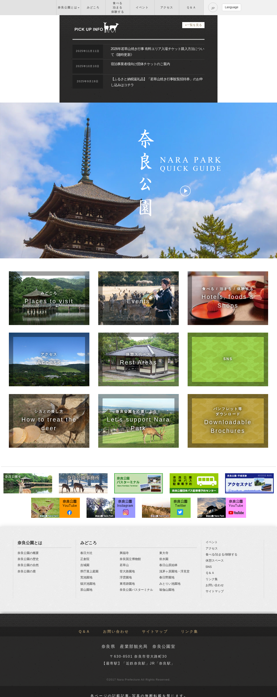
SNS (209, 566)
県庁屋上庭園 (89, 571)
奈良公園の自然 (28, 565)
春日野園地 (166, 577)
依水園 (163, 559)
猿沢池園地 (87, 583)
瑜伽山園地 (166, 589)
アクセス (212, 548)
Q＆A (84, 631)
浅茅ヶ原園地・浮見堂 (174, 571)
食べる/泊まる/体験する (222, 554)
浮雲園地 (126, 577)
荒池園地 (86, 577)
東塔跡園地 (127, 583)
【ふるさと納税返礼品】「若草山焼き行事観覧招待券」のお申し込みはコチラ (157, 82)
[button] (68, 7)
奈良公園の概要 (28, 553)
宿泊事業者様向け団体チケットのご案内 (140, 64)
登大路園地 (127, 571)
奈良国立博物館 (130, 559)
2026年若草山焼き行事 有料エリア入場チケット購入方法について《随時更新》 (157, 51)
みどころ (88, 543)
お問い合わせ (215, 585)
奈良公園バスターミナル (136, 589)
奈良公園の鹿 (27, 571)
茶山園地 (86, 589)
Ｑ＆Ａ (210, 573)
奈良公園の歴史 (28, 559)
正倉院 (84, 559)
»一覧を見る (193, 25)
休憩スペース (215, 560)
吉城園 (84, 565)
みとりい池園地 (169, 583)
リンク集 (212, 579)
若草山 (124, 565)
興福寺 (124, 553)
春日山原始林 (168, 565)
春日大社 (86, 553)
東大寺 (163, 553)
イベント (212, 542)
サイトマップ (215, 591)
